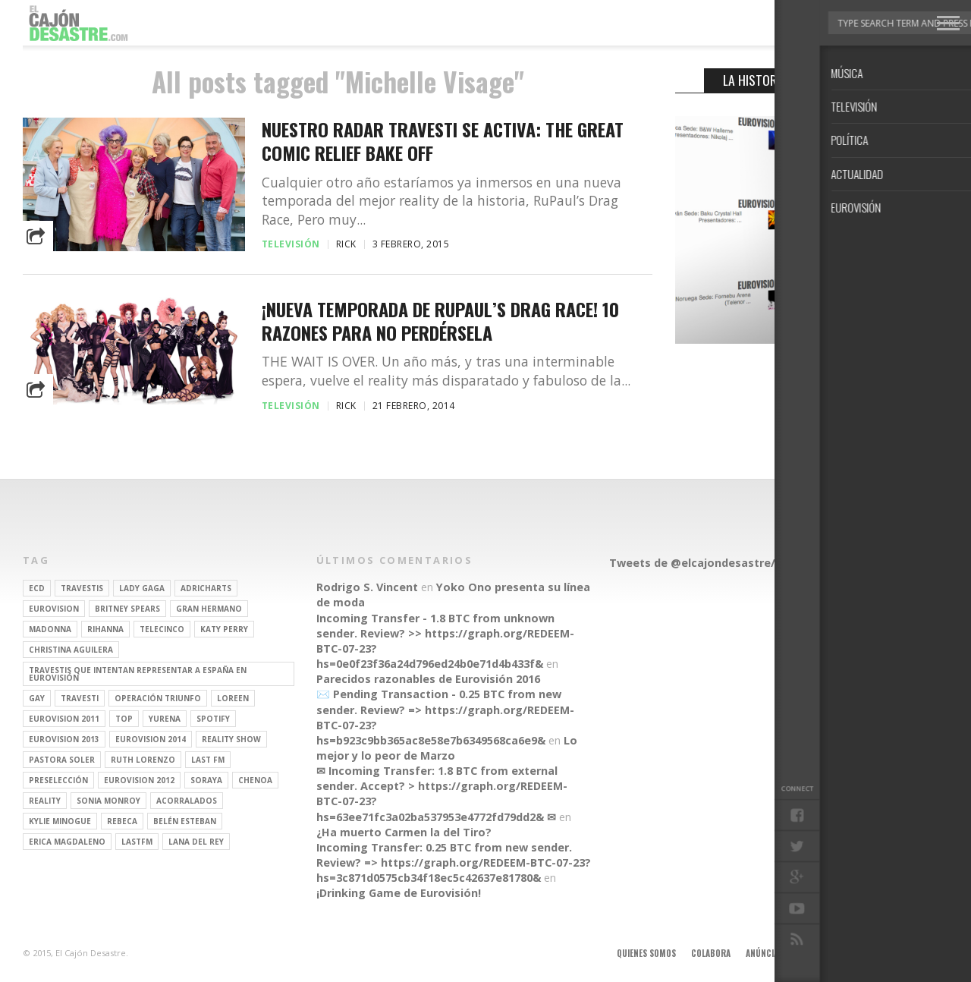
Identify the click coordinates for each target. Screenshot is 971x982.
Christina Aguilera (71, 649)
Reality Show (231, 739)
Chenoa (255, 780)
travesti (80, 698)
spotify (213, 718)
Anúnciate (766, 953)
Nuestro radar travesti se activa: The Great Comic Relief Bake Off (443, 141)
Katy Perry (224, 629)
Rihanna (105, 629)
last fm (208, 759)
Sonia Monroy (108, 800)
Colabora (711, 953)
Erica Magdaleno (67, 841)
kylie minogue (60, 821)
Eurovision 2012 (139, 780)
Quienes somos (646, 953)
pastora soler (62, 759)
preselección (58, 780)
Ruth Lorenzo (143, 759)
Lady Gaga (142, 588)
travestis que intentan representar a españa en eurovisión (138, 674)
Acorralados (186, 800)
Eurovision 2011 (64, 718)
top (124, 718)
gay (37, 698)
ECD (37, 588)
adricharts (206, 588)
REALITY (45, 800)
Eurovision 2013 (64, 739)
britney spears (127, 608)
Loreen (233, 698)
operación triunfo (158, 698)
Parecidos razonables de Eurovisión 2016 (428, 679)
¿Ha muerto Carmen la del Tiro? (404, 832)
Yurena (165, 718)
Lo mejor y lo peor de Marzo (446, 748)
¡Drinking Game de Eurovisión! (398, 893)
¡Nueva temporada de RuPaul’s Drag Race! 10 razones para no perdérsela (440, 321)
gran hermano (209, 608)
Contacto (882, 953)
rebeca (122, 821)
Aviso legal (824, 953)
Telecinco (162, 629)
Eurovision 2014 (150, 739)
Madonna (50, 629)
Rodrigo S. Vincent (367, 587)
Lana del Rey (196, 841)
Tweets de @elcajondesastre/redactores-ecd (735, 563)
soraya (206, 780)
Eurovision (54, 608)
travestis (82, 588)
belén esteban (184, 821)
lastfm (136, 841)
